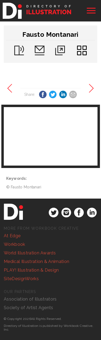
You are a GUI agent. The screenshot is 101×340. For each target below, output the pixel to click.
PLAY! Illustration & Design (31, 270)
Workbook (14, 244)
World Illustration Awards (30, 252)
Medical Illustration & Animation (36, 261)
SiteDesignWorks (21, 278)
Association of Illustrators (30, 299)
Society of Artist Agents (28, 307)
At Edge (12, 235)
